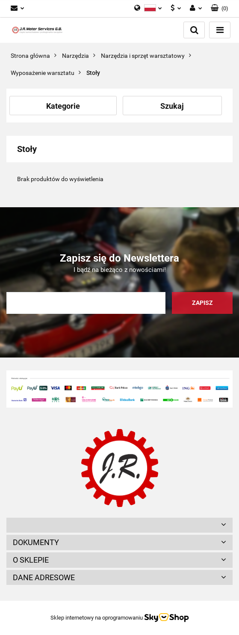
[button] (220, 8)
